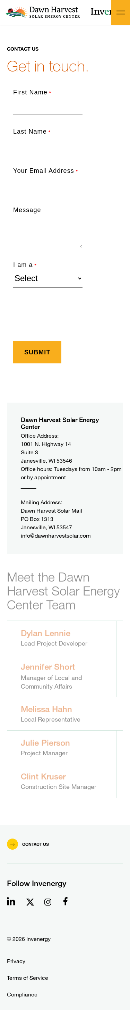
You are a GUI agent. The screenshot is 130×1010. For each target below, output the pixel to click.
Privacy (16, 961)
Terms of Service (27, 978)
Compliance (22, 994)
